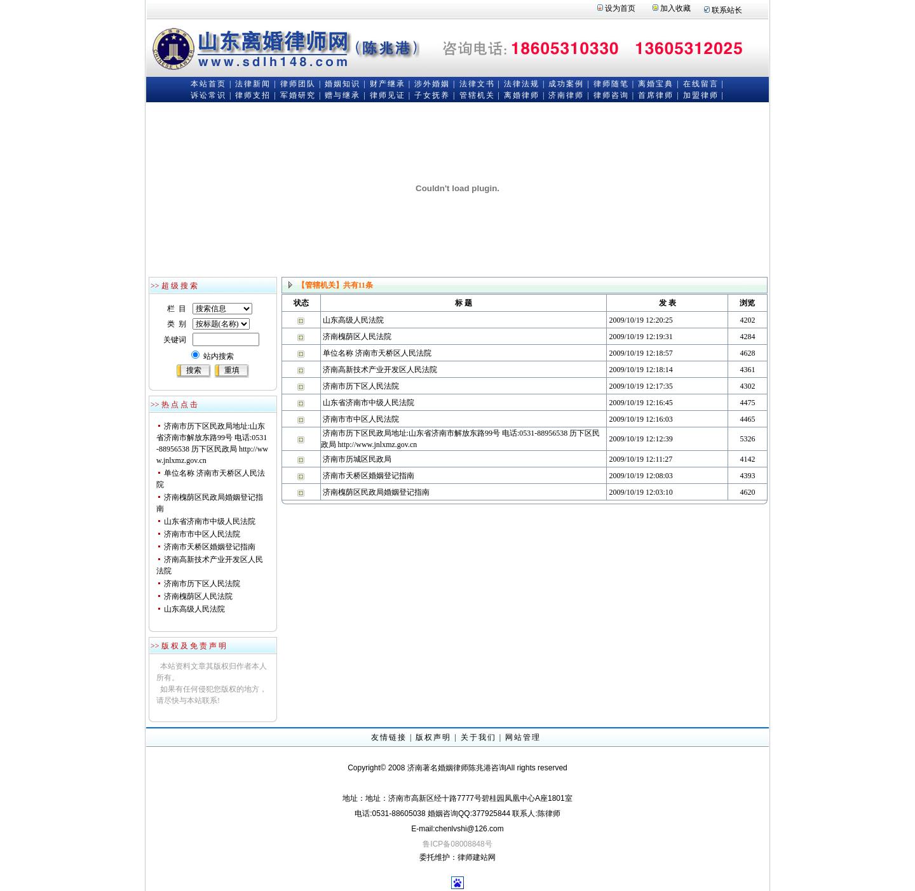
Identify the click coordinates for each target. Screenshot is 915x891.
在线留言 (701, 83)
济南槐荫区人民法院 (198, 596)
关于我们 (478, 737)
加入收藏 (675, 8)
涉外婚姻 (432, 83)
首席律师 (656, 95)
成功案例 (566, 83)
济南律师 (566, 95)
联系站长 (727, 10)
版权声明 (433, 737)
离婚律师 (521, 95)
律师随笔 (611, 83)
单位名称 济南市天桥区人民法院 (377, 353)
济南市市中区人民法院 (202, 534)
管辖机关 (477, 95)
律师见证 (387, 95)
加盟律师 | (703, 95)
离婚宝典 (656, 83)
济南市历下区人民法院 (202, 583)
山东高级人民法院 (194, 609)
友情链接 (389, 737)
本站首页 (208, 83)
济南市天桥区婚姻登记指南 (209, 546)
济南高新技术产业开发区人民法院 (380, 369)
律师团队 (298, 83)
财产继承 (387, 83)
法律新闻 (253, 83)
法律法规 (521, 83)
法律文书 (477, 83)
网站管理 (523, 737)
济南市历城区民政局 (357, 459)
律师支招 (253, 95)
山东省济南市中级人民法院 (209, 521)
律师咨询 (611, 95)
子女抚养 (432, 95)
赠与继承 (342, 95)
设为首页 (620, 8)
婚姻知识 (342, 83)
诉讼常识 (208, 95)
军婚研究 (298, 95)
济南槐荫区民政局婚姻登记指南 (376, 492)
